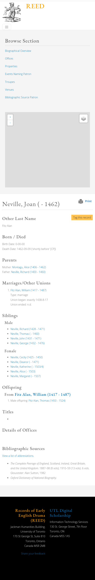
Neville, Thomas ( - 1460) (25, 333)
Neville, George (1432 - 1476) (27, 343)
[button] (10, 117)
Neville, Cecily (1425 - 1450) (27, 357)
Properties (11, 66)
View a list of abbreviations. (18, 456)
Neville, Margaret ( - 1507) (26, 376)
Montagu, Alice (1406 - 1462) (29, 267)
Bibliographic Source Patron (21, 97)
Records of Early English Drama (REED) (30, 515)
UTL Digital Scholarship (61, 513)
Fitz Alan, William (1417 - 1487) (28, 290)
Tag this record (82, 217)
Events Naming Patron (18, 74)
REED (35, 6)
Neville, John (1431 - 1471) (26, 338)
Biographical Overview (18, 51)
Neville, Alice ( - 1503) (23, 371)
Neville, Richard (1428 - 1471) (28, 329)
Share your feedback (33, 553)
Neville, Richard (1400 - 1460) (28, 272)
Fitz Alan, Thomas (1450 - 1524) (47, 400)
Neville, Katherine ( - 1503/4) (27, 366)
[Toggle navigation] (6, 27)
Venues (9, 89)
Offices (9, 58)
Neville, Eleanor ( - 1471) (25, 362)
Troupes (10, 82)
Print (88, 201)
